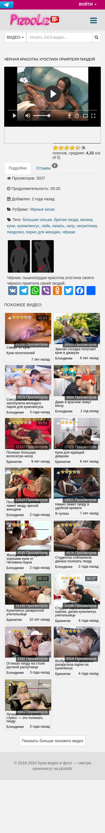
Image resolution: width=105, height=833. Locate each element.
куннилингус (28, 226)
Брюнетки (14, 462)
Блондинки (64, 358)
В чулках (62, 514)
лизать (58, 226)
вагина (86, 219)
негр (70, 226)
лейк (46, 226)
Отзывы (47, 166)
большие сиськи (37, 219)
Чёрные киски (42, 209)
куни (11, 226)
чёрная (68, 232)
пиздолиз (15, 232)
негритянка (87, 226)
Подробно (18, 168)
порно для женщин (43, 232)
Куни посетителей (20, 353)
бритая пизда (66, 219)
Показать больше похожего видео (52, 741)
